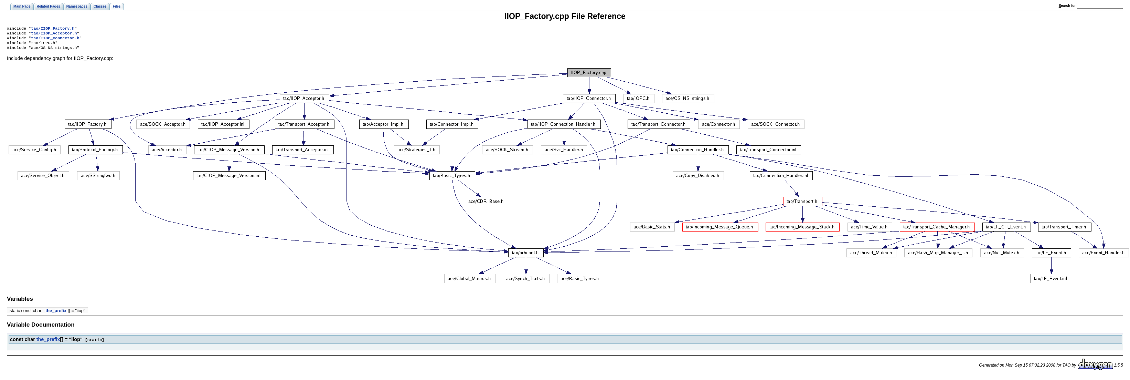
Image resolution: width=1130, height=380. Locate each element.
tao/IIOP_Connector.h (55, 40)
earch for (1067, 6)
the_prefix (55, 314)
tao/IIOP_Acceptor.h (54, 34)
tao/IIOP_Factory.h (52, 29)
